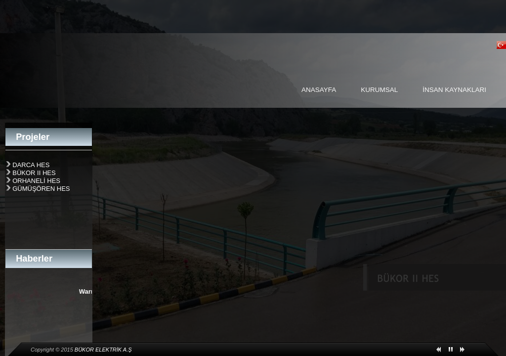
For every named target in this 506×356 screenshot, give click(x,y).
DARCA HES (30, 165)
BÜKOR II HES (33, 173)
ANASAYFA (318, 89)
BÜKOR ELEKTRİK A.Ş (103, 350)
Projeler (32, 137)
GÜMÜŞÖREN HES (41, 188)
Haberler (34, 259)
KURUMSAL (379, 89)
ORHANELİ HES (36, 180)
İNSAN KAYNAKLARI (454, 89)
